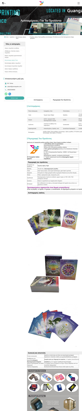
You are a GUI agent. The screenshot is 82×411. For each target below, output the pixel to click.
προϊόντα (12, 37)
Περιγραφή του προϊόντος (62, 100)
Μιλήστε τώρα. (14, 98)
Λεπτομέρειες (38, 100)
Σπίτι (7, 37)
